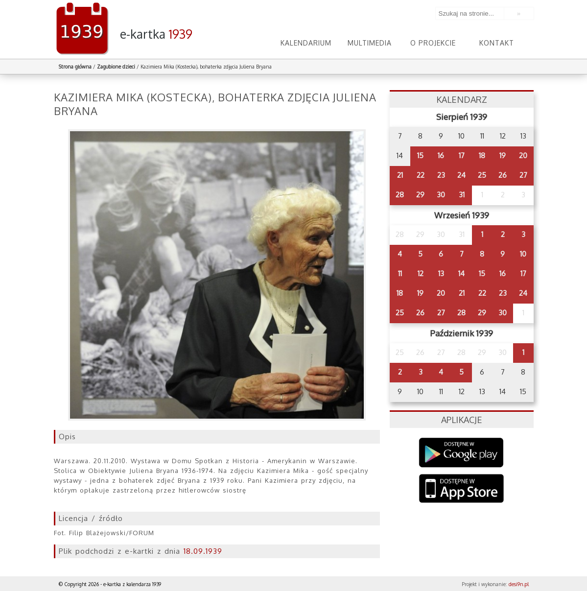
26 (502, 175)
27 (523, 175)
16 (441, 155)
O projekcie (433, 43)
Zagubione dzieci (116, 67)
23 (441, 175)
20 (523, 155)
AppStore (461, 489)
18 (482, 155)
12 (420, 273)
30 (441, 194)
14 (461, 273)
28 (400, 194)
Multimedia (370, 43)
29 (420, 194)
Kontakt (496, 43)
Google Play (461, 453)
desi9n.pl (519, 584)
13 (441, 273)
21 (400, 175)
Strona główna (75, 67)
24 (461, 175)
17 (462, 155)
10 (523, 254)
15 (420, 155)
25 (482, 175)
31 (462, 194)
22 (420, 175)
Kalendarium (306, 43)
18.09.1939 (203, 551)
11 (400, 273)
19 (502, 155)
